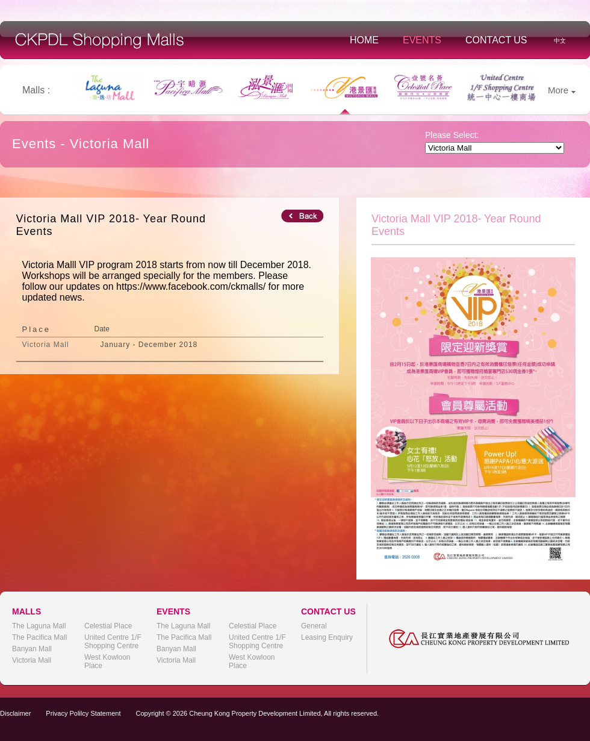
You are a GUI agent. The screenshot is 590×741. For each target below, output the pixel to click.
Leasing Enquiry (327, 637)
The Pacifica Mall (39, 637)
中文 (560, 40)
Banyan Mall (32, 649)
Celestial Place (108, 626)
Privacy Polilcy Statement (83, 713)
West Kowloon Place (107, 661)
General (314, 626)
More (562, 90)
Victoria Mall (31, 660)
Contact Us (496, 40)
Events (422, 40)
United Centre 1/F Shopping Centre (112, 641)
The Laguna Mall (39, 626)
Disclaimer (15, 713)
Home (364, 40)
